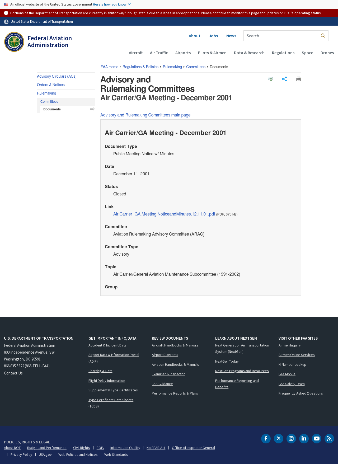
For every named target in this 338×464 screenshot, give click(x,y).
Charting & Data (100, 370)
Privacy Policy (21, 454)
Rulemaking (172, 67)
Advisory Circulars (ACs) (57, 76)
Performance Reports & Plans (175, 393)
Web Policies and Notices (78, 454)
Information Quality (125, 447)
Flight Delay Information (106, 380)
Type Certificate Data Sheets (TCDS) (110, 403)
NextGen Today (227, 361)
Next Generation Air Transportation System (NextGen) (242, 348)
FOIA (100, 447)
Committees (195, 67)
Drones (327, 52)
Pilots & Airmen (212, 52)
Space (307, 52)
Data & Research (249, 52)
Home (109, 67)
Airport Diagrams (165, 354)
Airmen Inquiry (290, 345)
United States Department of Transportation (42, 21)
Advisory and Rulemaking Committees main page (145, 115)
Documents (52, 109)
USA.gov (45, 454)
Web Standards (116, 454)
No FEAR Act (156, 447)
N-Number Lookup (292, 364)
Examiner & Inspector (168, 374)
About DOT (12, 447)
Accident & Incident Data (107, 345)
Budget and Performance (47, 447)
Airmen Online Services (297, 354)
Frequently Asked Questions (301, 393)
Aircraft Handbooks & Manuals (175, 345)
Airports (183, 52)
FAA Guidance (162, 383)
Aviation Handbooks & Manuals (175, 364)
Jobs (213, 35)
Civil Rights (81, 447)
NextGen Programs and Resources (242, 370)
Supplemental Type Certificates (113, 390)
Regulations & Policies (140, 67)
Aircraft (136, 52)
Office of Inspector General (193, 447)
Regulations (283, 52)
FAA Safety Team (292, 383)
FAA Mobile (287, 374)
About (194, 35)
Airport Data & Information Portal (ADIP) (113, 358)
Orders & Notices (51, 85)
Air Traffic (159, 52)
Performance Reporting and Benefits (237, 384)
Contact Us (13, 373)
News (231, 35)
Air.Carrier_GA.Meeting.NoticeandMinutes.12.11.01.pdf (164, 214)
